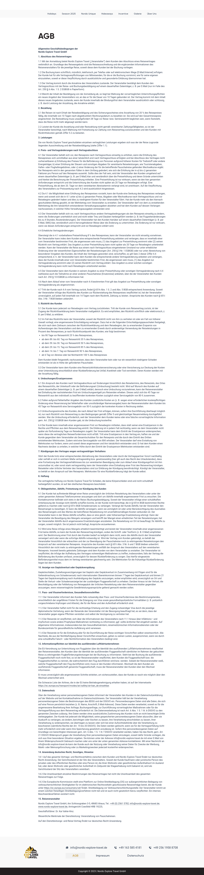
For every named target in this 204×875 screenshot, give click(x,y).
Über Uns (152, 13)
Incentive (123, 13)
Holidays (51, 13)
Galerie (138, 13)
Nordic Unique (88, 13)
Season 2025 (69, 13)
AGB (75, 855)
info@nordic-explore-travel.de (144, 803)
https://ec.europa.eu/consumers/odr (62, 788)
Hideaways (107, 13)
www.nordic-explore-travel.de (52, 806)
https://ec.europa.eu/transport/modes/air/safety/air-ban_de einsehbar (73, 685)
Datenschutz (136, 855)
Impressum (103, 855)
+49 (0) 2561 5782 (119, 803)
